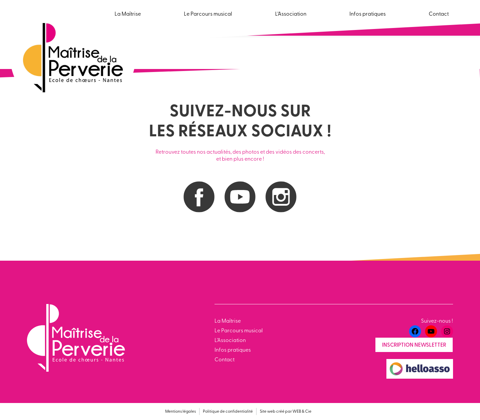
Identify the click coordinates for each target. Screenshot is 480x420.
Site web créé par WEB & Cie (285, 412)
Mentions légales (180, 412)
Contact (225, 360)
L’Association (230, 340)
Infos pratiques (233, 350)
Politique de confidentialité (228, 412)
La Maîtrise (228, 321)
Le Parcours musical (239, 331)
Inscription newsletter (414, 345)
